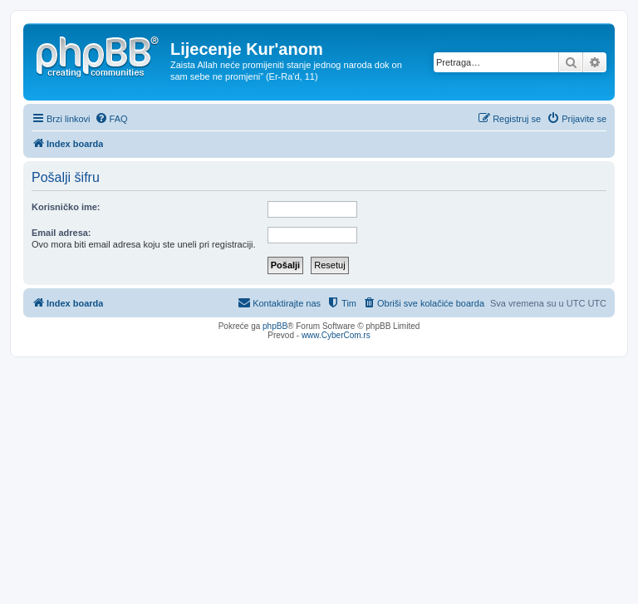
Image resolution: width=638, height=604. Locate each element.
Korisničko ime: (66, 207)
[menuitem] (111, 119)
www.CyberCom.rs (336, 335)
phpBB (275, 326)
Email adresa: (61, 233)
